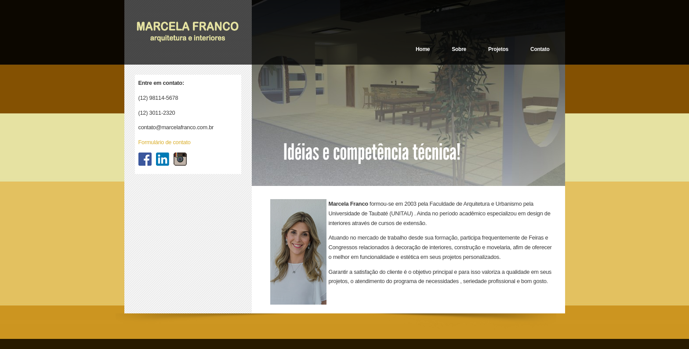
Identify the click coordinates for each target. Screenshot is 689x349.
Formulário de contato (164, 142)
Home (423, 49)
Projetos (498, 49)
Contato (540, 49)
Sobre (459, 49)
